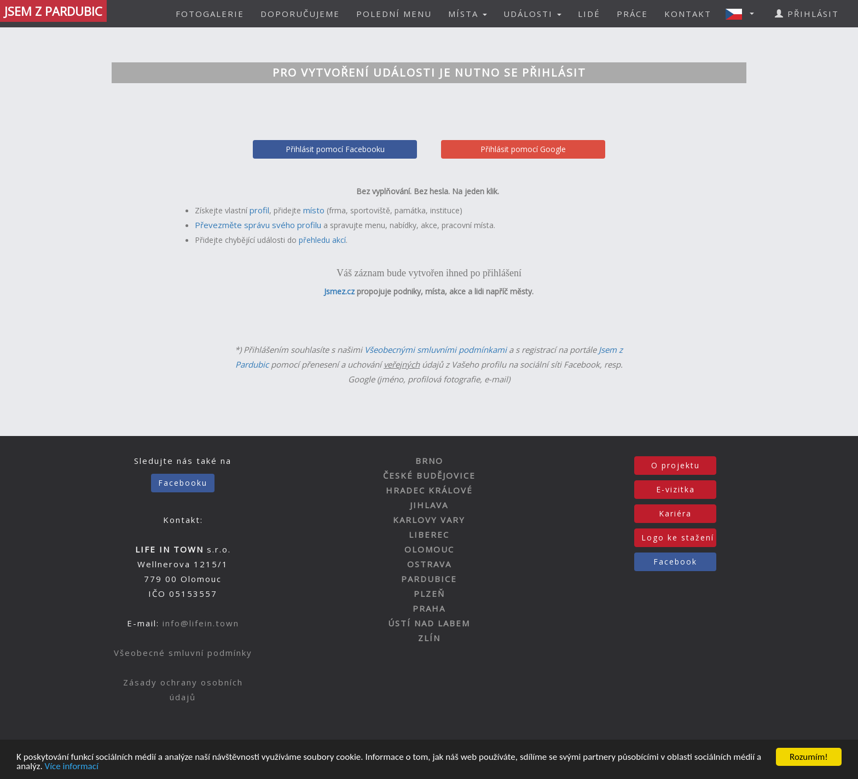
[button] (743, 13)
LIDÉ (589, 13)
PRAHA (429, 608)
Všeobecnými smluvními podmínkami (435, 349)
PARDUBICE (429, 578)
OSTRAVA (429, 564)
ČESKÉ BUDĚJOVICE (429, 475)
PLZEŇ (429, 593)
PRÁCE (632, 13)
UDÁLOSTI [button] (532, 13)
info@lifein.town (201, 623)
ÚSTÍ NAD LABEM (429, 623)
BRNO (429, 460)
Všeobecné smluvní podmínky (183, 652)
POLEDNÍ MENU (394, 13)
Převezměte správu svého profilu (258, 224)
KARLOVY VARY (429, 519)
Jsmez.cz (339, 291)
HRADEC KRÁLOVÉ (429, 490)
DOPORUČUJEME (300, 13)
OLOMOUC (429, 549)
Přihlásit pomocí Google (523, 149)
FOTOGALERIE (210, 13)
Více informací (71, 766)
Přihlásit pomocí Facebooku (335, 149)
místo (313, 210)
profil (259, 210)
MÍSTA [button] (467, 13)
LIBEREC (429, 534)
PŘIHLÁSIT (807, 13)
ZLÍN (429, 637)
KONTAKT (687, 13)
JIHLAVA (429, 504)
